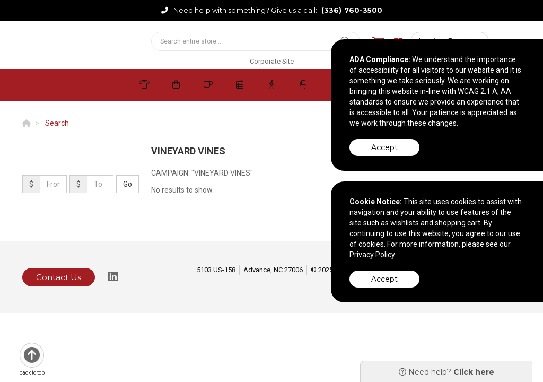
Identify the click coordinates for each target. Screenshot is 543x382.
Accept (384, 147)
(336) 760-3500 (351, 10)
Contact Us (58, 277)
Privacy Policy (372, 254)
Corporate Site (272, 61)
